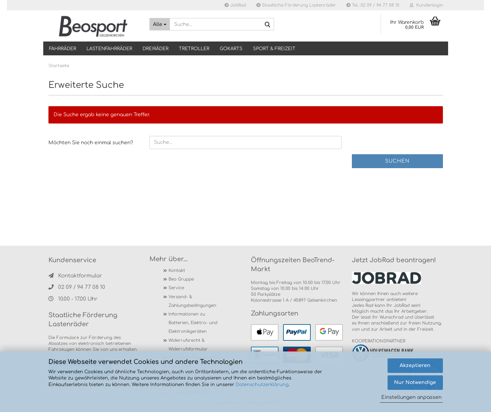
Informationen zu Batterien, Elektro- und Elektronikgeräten (193, 323)
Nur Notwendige (415, 382)
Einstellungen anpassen (411, 397)
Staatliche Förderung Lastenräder (296, 5)
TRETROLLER (194, 48)
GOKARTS (231, 48)
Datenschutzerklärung (262, 384)
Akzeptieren (415, 365)
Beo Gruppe (181, 279)
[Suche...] (159, 24)
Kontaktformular (75, 276)
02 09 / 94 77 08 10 (76, 287)
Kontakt (177, 270)
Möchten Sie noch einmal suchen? (90, 142)
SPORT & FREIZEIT (274, 48)
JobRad (235, 5)
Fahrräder (62, 48)
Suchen (397, 161)
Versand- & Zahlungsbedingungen (192, 301)
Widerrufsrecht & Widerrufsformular (188, 344)
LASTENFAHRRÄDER (109, 48)
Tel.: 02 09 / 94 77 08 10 (372, 5)
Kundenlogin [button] (426, 5)
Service (176, 287)
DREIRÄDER (156, 48)
